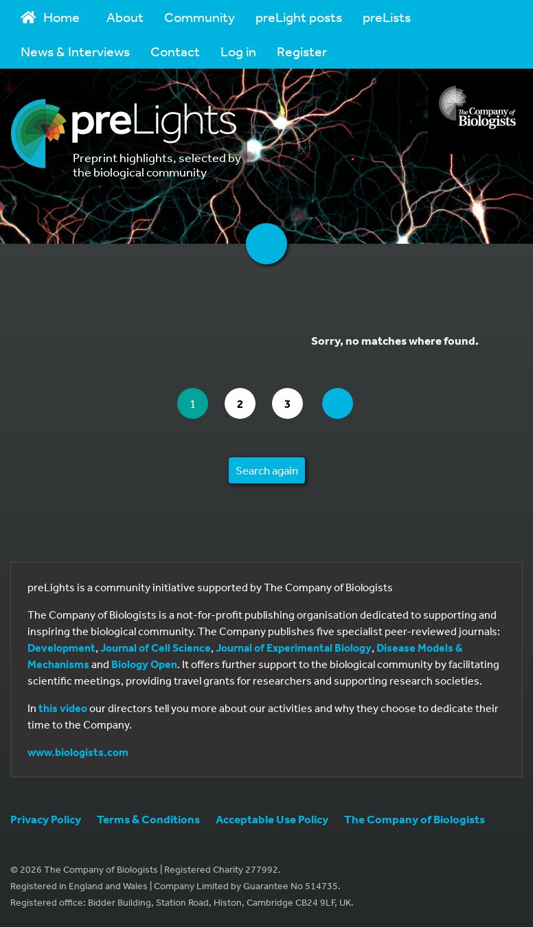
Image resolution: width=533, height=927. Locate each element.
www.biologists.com (77, 752)
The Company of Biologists (414, 819)
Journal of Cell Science (155, 647)
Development (61, 647)
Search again (267, 470)
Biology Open (144, 664)
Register (302, 51)
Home (50, 17)
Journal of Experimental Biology (294, 647)
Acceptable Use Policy (272, 819)
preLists (387, 17)
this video (62, 708)
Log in (238, 51)
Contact (175, 51)
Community (199, 17)
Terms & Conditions (148, 819)
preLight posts (299, 17)
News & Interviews (75, 51)
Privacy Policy (45, 819)
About (125, 17)
